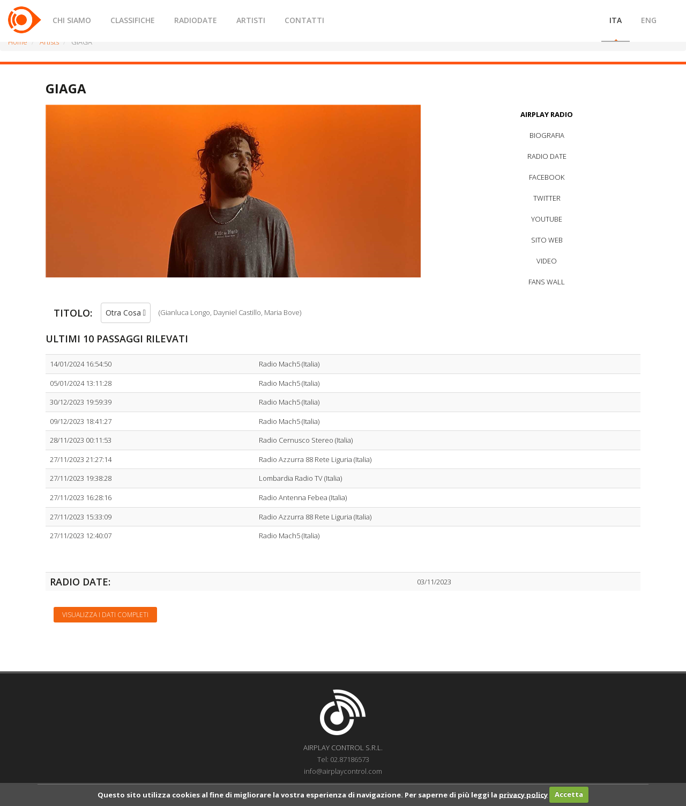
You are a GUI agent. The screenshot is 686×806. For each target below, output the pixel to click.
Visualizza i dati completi (105, 614)
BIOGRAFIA (547, 135)
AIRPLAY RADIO (546, 114)
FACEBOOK (546, 177)
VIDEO (546, 261)
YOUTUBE (546, 219)
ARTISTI (250, 20)
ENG (649, 20)
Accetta (569, 794)
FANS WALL (546, 282)
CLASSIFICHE (132, 20)
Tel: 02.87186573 (343, 759)
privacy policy (523, 794)
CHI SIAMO (72, 20)
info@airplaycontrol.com (343, 771)
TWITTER (547, 198)
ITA (615, 20)
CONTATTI (304, 20)
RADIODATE (195, 20)
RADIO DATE (546, 156)
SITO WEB (547, 240)
